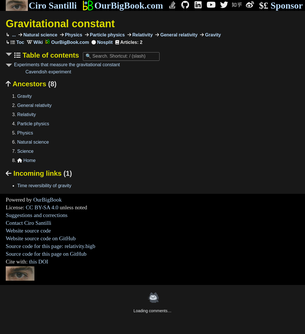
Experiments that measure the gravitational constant (67, 64)
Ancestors (31, 84)
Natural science (39, 34)
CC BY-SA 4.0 (42, 207)
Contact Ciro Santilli (28, 223)
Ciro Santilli (41, 5)
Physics (73, 34)
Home (26, 160)
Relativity (142, 34)
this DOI (38, 262)
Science (25, 151)
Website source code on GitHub (41, 238)
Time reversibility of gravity (44, 185)
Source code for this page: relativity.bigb (50, 246)
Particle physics (107, 34)
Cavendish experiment (48, 71)
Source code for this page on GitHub (46, 254)
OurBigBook (47, 200)
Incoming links (39, 173)
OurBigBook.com (122, 5)
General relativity (178, 34)
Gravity (212, 34)
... (13, 34)
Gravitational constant (60, 24)
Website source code (28, 231)
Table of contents (50, 55)
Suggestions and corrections (36, 215)
